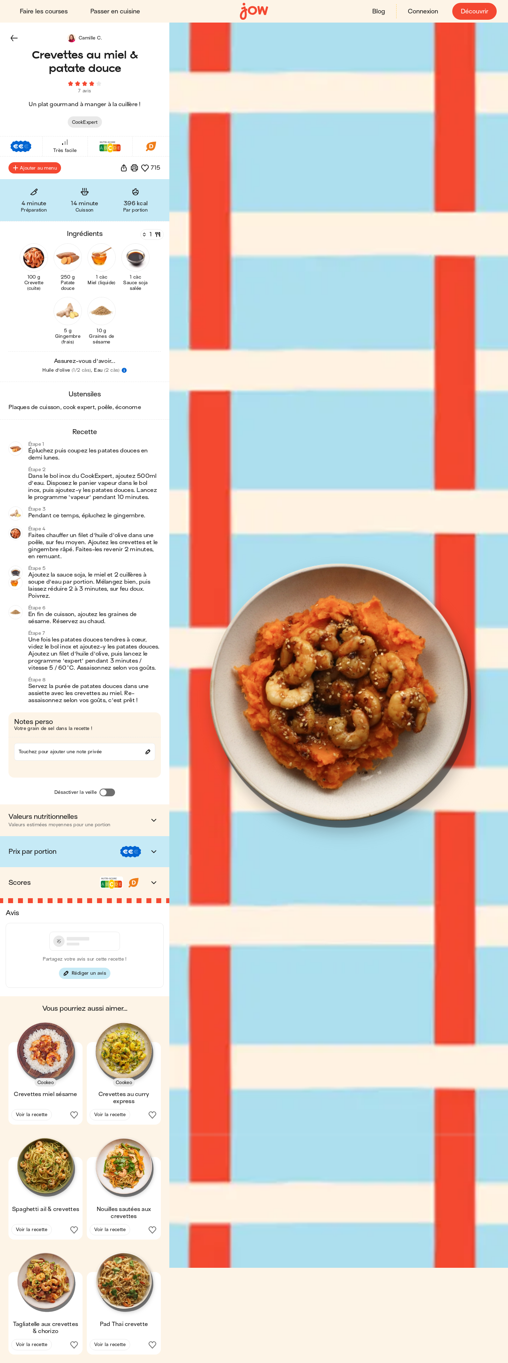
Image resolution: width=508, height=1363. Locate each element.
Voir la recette (31, 1114)
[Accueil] (254, 11)
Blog (378, 11)
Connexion (423, 11)
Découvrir (474, 11)
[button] (14, 38)
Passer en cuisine (115, 11)
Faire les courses (44, 11)
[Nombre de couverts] (151, 234)
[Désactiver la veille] (107, 792)
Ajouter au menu (35, 168)
